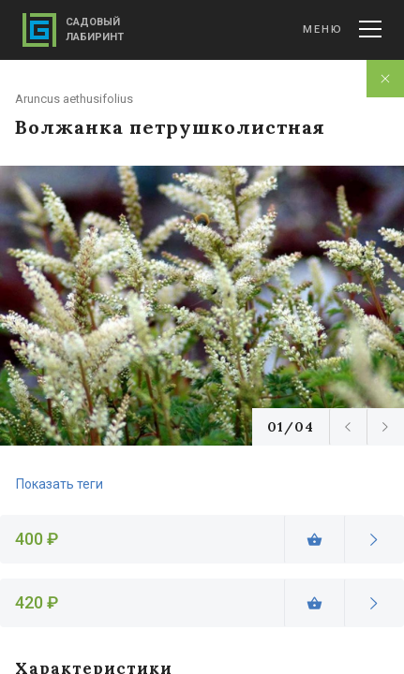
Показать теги (59, 483)
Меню (342, 29)
